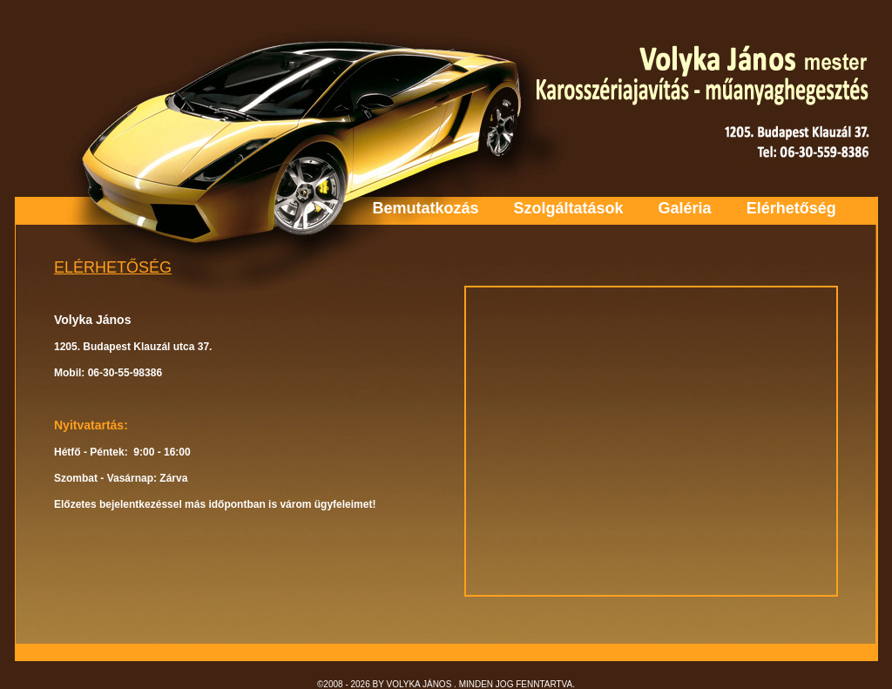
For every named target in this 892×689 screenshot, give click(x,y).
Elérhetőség (791, 208)
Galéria (685, 208)
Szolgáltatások (569, 208)
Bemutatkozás (426, 208)
